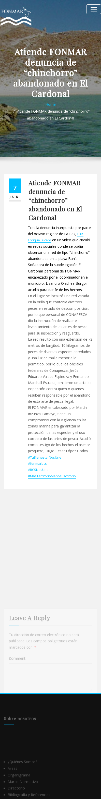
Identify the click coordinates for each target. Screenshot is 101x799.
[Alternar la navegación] (95, 8)
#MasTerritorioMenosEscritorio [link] (52, 458)
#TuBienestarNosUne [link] (44, 440)
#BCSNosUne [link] (38, 452)
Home (50, 104)
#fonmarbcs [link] (37, 446)
